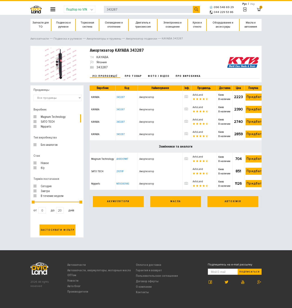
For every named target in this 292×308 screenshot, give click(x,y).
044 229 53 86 (221, 12)
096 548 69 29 (221, 7)
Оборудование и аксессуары (223, 24)
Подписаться (249, 271)
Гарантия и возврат (149, 270)
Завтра (45, 191)
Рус (244, 4)
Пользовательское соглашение (157, 276)
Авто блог (74, 286)
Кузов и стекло (197, 24)
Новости (72, 280)
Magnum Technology (53, 117)
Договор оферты (147, 281)
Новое (45, 163)
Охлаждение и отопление (114, 24)
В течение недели (52, 196)
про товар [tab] (133, 76)
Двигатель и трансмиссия (143, 24)
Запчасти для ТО (40, 24)
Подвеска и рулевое (63, 24)
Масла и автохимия (250, 24)
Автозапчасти (76, 265)
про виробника (188, 76)
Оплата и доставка (148, 265)
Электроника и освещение (172, 24)
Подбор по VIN (79, 9)
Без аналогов (49, 145)
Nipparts (46, 126)
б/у (43, 168)
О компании (144, 287)
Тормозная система (87, 24)
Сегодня (46, 186)
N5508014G (122, 183)
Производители (77, 291)
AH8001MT (122, 159)
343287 (120, 97)
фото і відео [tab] (159, 76)
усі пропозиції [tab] (105, 76)
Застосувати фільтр (58, 230)
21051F (120, 171)
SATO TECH (48, 122)
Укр (252, 4)
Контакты (142, 292)
